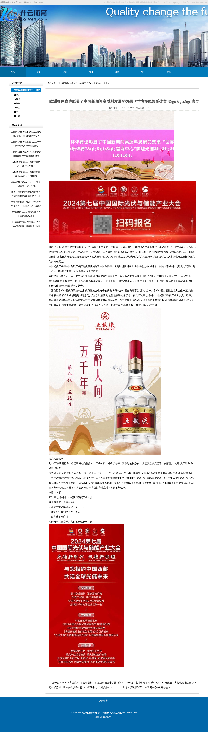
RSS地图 (99, 717)
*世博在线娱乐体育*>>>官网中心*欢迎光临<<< (79, 83)
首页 (13, 72)
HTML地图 (108, 717)
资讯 (39, 72)
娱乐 (65, 72)
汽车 (143, 72)
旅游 (117, 72)
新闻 (91, 72)
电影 (169, 72)
